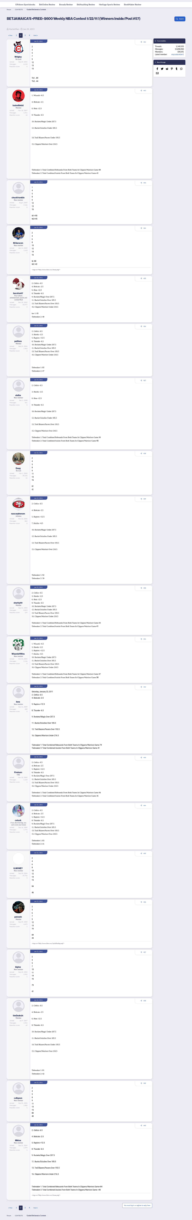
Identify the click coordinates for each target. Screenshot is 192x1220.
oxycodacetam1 (177, 54)
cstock (18, 820)
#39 (145, 1083)
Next (35, 35)
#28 (145, 453)
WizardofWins (18, 654)
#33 (145, 757)
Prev (10, 35)
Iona (18, 701)
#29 (145, 499)
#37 (145, 952)
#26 (145, 326)
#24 (145, 228)
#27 (145, 380)
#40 (145, 1125)
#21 (145, 42)
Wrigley (18, 56)
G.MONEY (18, 868)
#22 (145, 90)
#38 (145, 1001)
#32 (145, 687)
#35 (145, 853)
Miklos (18, 1140)
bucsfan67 (18, 293)
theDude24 (18, 1015)
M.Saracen (18, 243)
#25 (145, 278)
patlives (18, 341)
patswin (18, 917)
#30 (145, 588)
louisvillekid (18, 105)
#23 (145, 183)
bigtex (18, 967)
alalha (18, 395)
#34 (145, 805)
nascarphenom (18, 513)
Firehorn (18, 772)
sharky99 (18, 602)
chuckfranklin (18, 197)
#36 (145, 902)
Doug (18, 468)
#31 (145, 639)
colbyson (18, 1098)
